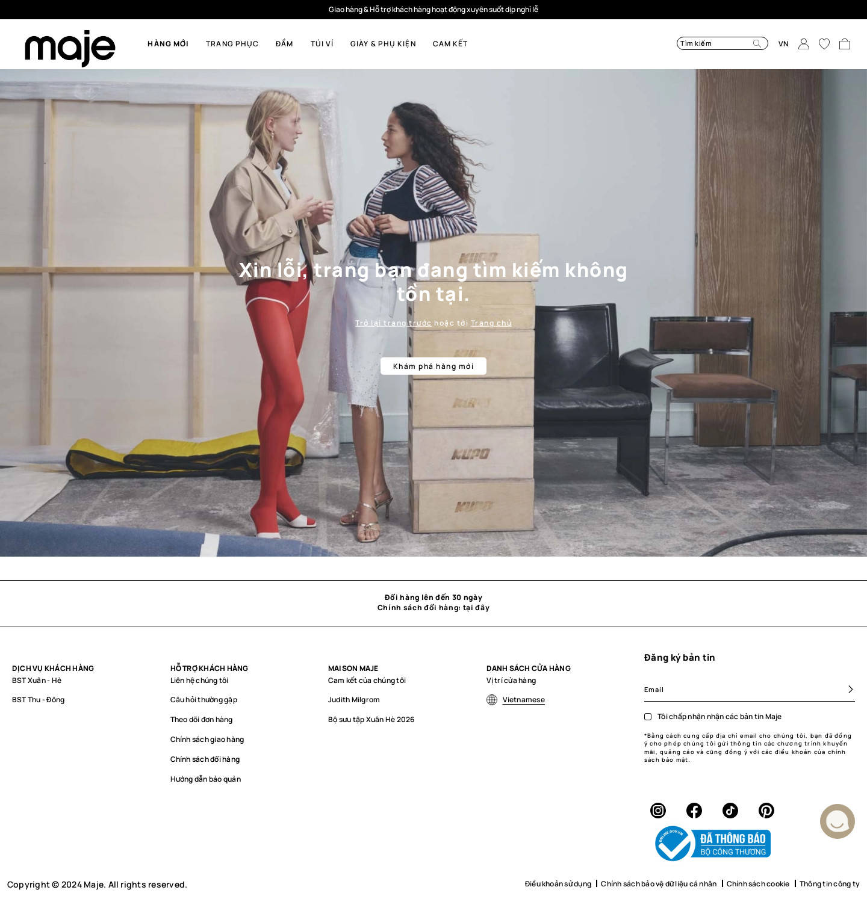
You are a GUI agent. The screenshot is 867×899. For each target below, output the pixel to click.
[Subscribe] (845, 689)
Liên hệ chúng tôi (199, 680)
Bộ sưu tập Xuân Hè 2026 (371, 719)
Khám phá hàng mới (433, 366)
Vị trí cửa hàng (511, 680)
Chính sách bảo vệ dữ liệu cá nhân (658, 884)
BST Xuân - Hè (36, 680)
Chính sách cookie (758, 884)
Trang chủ (491, 322)
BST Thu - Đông (38, 699)
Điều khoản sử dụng (558, 884)
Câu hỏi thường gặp (203, 699)
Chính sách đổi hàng (205, 759)
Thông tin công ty (830, 884)
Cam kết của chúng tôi (367, 680)
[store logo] (70, 48)
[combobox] (707, 43)
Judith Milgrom (354, 699)
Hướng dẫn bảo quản (205, 779)
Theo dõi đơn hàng (201, 719)
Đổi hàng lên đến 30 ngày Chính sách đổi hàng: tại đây (433, 602)
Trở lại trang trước (393, 322)
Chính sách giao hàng (207, 739)
